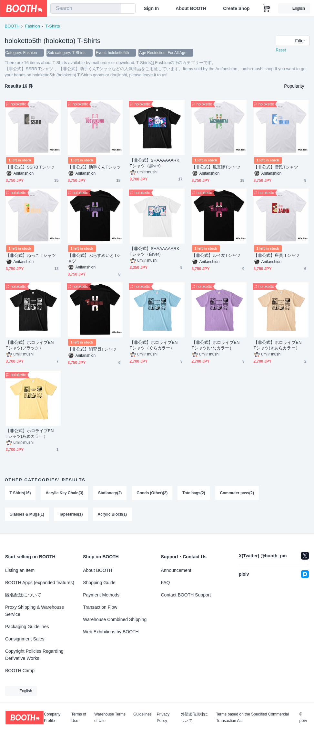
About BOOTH (191, 8)
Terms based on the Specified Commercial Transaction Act (252, 717)
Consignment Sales (24, 638)
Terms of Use (78, 717)
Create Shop (236, 8)
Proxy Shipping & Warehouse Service (34, 611)
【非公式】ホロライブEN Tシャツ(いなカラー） (218, 345)
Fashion (32, 26)
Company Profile (52, 717)
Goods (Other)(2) (152, 493)
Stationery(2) (110, 493)
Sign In (151, 8)
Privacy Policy (163, 717)
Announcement (176, 570)
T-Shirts (53, 26)
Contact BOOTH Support (186, 594)
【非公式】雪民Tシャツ (276, 167)
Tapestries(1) (71, 514)
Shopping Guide (99, 582)
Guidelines (142, 714)
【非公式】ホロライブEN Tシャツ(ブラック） (32, 345)
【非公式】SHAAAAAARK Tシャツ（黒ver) (157, 163)
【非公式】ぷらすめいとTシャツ (94, 258)
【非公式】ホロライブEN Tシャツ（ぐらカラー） (156, 345)
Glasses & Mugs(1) (27, 514)
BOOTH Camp (20, 670)
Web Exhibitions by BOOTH (110, 631)
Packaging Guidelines (27, 626)
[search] (114, 8)
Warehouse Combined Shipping (115, 619)
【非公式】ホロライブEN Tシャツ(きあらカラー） (280, 345)
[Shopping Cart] (266, 8)
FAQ (165, 582)
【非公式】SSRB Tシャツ (30, 167)
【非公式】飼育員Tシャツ (92, 349)
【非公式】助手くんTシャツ (94, 167)
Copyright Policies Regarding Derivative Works (34, 655)
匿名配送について (23, 594)
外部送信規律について (194, 717)
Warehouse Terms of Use (110, 717)
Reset (281, 50)
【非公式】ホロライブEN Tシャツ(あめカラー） (32, 434)
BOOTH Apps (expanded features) (39, 582)
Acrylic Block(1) (112, 514)
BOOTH (12, 26)
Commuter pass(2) (237, 493)
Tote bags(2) (194, 493)
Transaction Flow (100, 607)
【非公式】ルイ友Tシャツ (216, 255)
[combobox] (85, 8)
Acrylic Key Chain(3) (65, 493)
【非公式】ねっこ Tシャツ (31, 255)
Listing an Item (20, 570)
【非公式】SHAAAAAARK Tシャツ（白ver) (157, 251)
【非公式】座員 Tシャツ (277, 255)
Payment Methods (101, 594)
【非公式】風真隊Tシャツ (216, 167)
